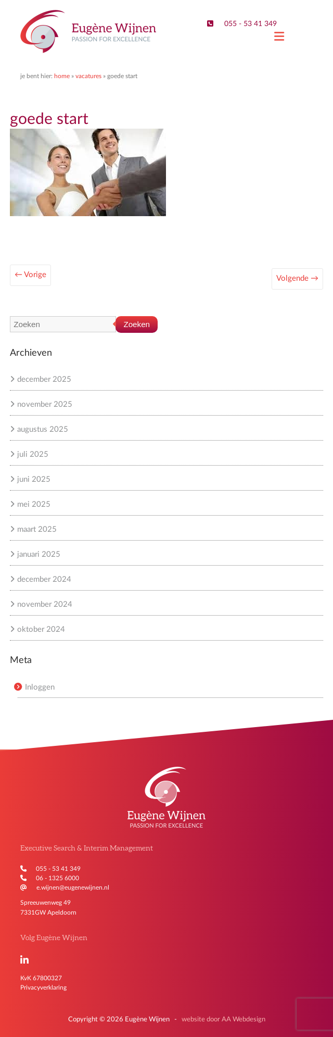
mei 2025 (33, 504)
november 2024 (44, 604)
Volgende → (297, 278)
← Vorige (30, 275)
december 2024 (44, 579)
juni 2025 (33, 479)
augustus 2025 (42, 429)
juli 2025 (32, 454)
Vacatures (88, 76)
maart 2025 (37, 529)
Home (62, 76)
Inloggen (40, 687)
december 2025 (44, 379)
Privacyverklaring (43, 987)
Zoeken (136, 324)
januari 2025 (38, 554)
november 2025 (44, 404)
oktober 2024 (41, 629)
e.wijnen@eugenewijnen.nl (72, 887)
